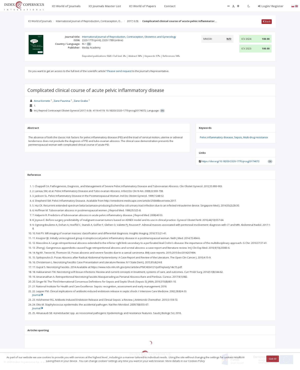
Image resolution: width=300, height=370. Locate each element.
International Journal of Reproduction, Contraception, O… (89, 21)
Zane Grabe (81, 101)
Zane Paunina (62, 101)
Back (267, 21)
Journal (37, 295)
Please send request (119, 71)
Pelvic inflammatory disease (216, 137)
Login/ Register (270, 6)
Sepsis (238, 137)
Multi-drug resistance (255, 137)
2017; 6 (132, 21)
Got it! (272, 359)
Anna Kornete (42, 101)
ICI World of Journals (40, 21)
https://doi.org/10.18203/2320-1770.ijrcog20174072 (230, 161)
